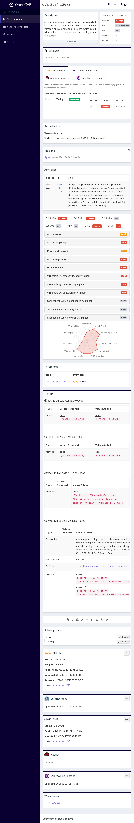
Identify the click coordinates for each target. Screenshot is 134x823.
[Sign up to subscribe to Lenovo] (123, 637)
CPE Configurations (85, 70)
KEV (73, 226)
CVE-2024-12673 (56, 4)
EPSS (93, 226)
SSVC (114, 226)
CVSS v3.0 (110, 218)
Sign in (112, 4)
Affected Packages (58, 78)
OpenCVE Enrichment (91, 78)
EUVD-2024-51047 (60, 188)
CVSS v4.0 (56, 218)
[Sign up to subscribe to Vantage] (123, 642)
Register (126, 4)
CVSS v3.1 (84, 218)
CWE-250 (55, 802)
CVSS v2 (53, 226)
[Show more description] (70, 42)
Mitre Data (55, 70)
